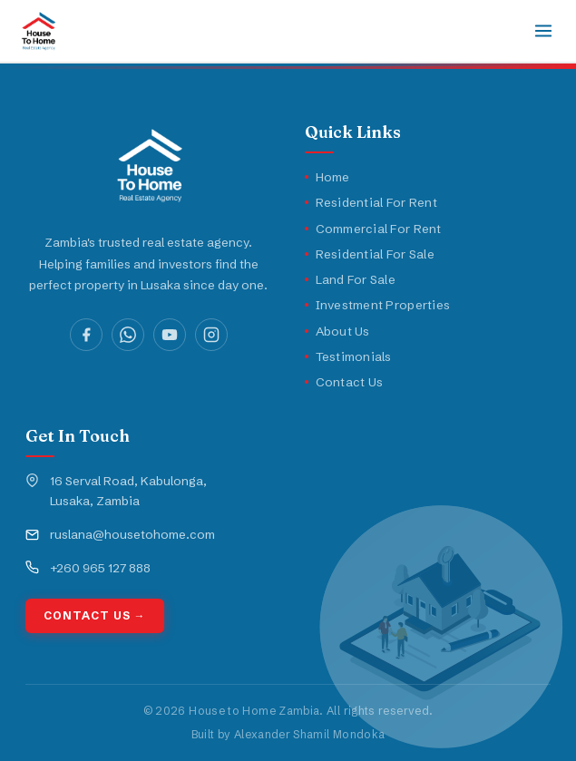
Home (327, 177)
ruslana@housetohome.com (132, 534)
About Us (337, 331)
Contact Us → (95, 615)
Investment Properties (378, 305)
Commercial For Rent (373, 228)
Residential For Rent (371, 202)
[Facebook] (86, 334)
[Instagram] (211, 334)
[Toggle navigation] (543, 31)
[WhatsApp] (128, 334)
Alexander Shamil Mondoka (310, 734)
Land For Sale (350, 279)
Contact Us (344, 382)
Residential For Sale (369, 254)
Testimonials (348, 356)
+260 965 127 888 (100, 568)
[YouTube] (169, 334)
